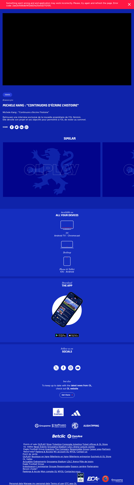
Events (43, 447)
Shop (49, 444)
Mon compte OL (49, 472)
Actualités (28, 462)
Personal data (16, 484)
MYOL (73, 452)
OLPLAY (42, 444)
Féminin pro (8, 100)
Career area (95, 449)
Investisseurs (29, 467)
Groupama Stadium (57, 447)
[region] (67, 49)
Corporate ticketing (72, 444)
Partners (106, 449)
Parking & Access (44, 452)
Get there (66, 395)
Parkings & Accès (31, 472)
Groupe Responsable (59, 467)
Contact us (81, 452)
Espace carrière (78, 467)
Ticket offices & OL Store (95, 444)
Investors (49, 449)
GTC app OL (71, 484)
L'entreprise (42, 467)
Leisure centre (87, 447)
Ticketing (57, 444)
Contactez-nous (72, 472)
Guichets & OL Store (101, 457)
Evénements (40, 462)
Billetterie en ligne (59, 457)
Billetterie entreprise (79, 457)
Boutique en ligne (41, 457)
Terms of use (57, 484)
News (36, 447)
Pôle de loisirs (86, 462)
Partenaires (92, 467)
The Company (62, 449)
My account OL (61, 452)
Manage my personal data (37, 484)
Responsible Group (79, 449)
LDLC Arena (73, 447)
